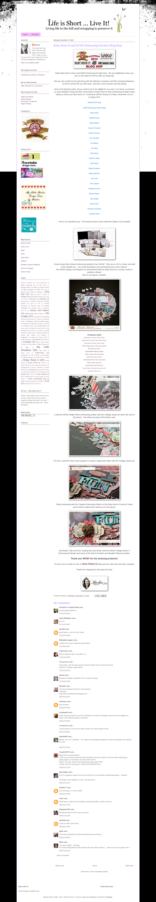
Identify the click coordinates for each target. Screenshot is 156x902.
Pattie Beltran (94, 123)
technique (33, 372)
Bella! (35, 287)
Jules (61, 798)
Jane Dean (25, 257)
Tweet (32, 374)
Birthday (39, 292)
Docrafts (37, 316)
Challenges (32, 299)
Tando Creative (44, 369)
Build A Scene (38, 297)
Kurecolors (46, 339)
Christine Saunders (94, 209)
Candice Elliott (94, 214)
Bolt (31, 294)
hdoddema (93, 897)
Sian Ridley (94, 199)
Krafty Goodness (26, 339)
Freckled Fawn (28, 326)
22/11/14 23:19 (64, 851)
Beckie (37, 45)
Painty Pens (25, 353)
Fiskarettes (33, 323)
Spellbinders (33, 369)
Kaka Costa (94, 204)
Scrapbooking (25, 367)
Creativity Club (35, 308)
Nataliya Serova (94, 189)
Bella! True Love (42, 289)
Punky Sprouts (28, 357)
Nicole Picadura (94, 168)
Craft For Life (35, 303)
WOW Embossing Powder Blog (94, 108)
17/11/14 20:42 (64, 635)
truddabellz (63, 712)
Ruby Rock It (31, 359)
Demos (27, 313)
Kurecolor (36, 339)
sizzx (33, 367)
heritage (43, 335)
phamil (62, 675)
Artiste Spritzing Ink (28, 285)
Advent (23, 282)
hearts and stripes (28, 335)
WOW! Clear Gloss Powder (94, 357)
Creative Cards (35, 306)
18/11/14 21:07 (64, 783)
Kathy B (24, 261)
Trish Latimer (94, 184)
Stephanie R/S (64, 809)
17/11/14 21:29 (64, 681)
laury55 (62, 629)
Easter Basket (26, 99)
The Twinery (43, 372)
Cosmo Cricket (36, 301)
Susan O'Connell (94, 128)
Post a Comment (63, 855)
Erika (23, 254)
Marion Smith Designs (42, 342)
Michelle (62, 686)
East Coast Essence (29, 319)
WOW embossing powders (28, 381)
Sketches (40, 367)
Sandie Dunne (94, 118)
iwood (33, 337)
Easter (39, 319)
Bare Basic (42, 285)
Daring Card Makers (39, 310)
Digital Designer (38, 313)
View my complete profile (30, 63)
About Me (35, 34)
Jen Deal (94, 148)
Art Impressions (42, 282)
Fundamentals (41, 326)
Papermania (39, 353)
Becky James (26, 243)
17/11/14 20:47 (64, 646)
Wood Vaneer (39, 376)
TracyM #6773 (64, 752)
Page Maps (42, 350)
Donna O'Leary (94, 133)
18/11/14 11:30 (64, 767)
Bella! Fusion (44, 287)
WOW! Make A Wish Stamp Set (94, 365)
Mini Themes (43, 344)
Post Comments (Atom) (99, 872)
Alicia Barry (94, 153)
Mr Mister (25, 347)
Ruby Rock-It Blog (94, 102)
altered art (31, 282)
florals (47, 323)
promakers (45, 355)
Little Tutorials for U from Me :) (32, 86)
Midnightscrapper (66, 640)
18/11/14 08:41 (64, 732)
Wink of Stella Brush (27, 376)
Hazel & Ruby (42, 333)
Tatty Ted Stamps (27, 97)
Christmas (43, 299)
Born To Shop (41, 294)
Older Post (129, 866)
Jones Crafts (43, 337)
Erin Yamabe (94, 138)
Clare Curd (25, 247)
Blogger (109, 897)
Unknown (63, 701)
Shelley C (63, 787)
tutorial (23, 374)
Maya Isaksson (94, 173)
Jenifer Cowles (94, 158)
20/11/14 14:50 (64, 826)
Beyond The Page (27, 292)
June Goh (94, 178)
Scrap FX (44, 363)
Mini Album (33, 344)
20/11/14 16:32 (64, 837)
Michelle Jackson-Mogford (30, 265)
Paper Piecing (26, 104)
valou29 (62, 820)
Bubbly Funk (25, 297)
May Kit (25, 344)
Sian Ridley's (90, 564)
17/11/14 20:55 (64, 657)
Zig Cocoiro (35, 383)
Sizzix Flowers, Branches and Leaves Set (94, 368)
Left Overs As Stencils (29, 101)
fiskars (41, 323)
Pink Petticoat (35, 355)
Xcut (47, 381)
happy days (31, 333)
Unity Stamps (41, 374)
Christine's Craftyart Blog (69, 607)
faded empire (44, 321)
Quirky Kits (39, 357)
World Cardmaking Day (37, 379)
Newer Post (59, 866)
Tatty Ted (25, 372)
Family (25, 323)
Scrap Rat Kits (25, 365)
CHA (24, 299)
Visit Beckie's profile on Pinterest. (33, 75)
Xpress (27, 383)
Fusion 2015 (40, 328)
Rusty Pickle (33, 363)
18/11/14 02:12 (64, 697)
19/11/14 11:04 (64, 805)
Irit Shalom (94, 143)
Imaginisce (24, 337)
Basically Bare (25, 287)
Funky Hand (24, 328)
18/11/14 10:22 (64, 747)
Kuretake (27, 342)
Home (25, 34)
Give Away (32, 330)
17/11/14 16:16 (64, 613)
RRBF (47, 357)
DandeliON (63, 736)
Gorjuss (40, 330)
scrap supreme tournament (39, 365)
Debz (23, 250)
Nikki (61, 831)
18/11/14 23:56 (64, 794)
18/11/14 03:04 (64, 721)
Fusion (32, 328)
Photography (24, 355)
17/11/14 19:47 (64, 624)
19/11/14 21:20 (64, 816)
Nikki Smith (94, 113)
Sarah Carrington (27, 268)
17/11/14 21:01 (64, 670)
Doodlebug (45, 316)
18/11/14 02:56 (64, 708)
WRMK (41, 381)
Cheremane (63, 651)
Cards (47, 297)
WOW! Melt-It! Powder (94, 348)
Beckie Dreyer (94, 194)
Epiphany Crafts (32, 321)
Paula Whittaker (65, 618)
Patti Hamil (94, 163)
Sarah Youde (25, 272)
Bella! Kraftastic (28, 289)
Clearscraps (24, 301)
